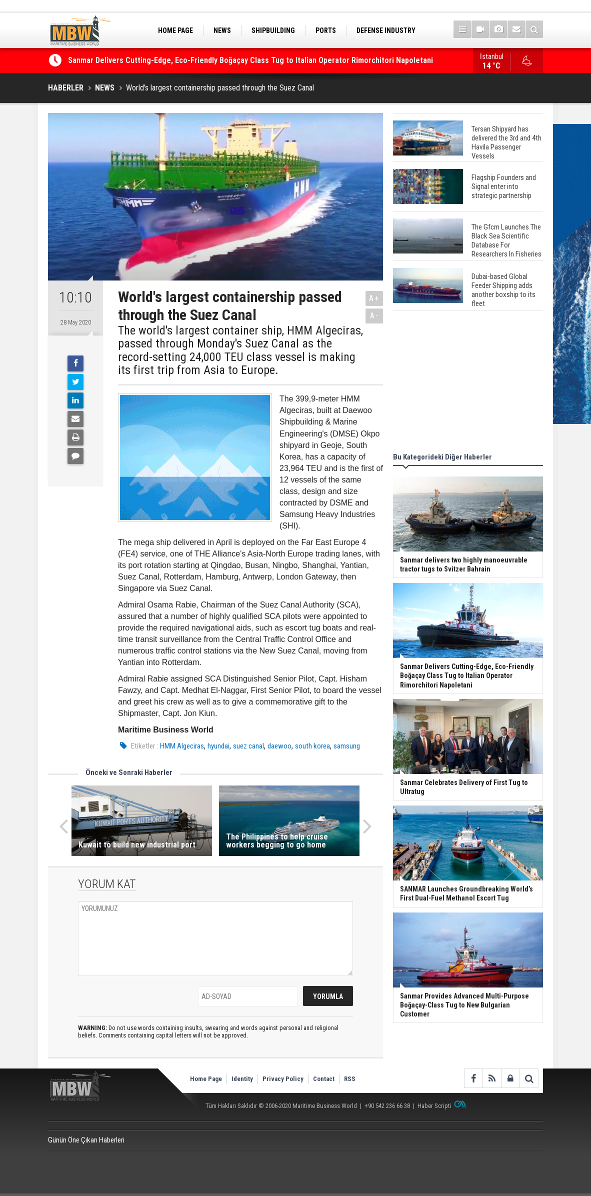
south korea (312, 746)
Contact (323, 1078)
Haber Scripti (435, 1106)
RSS (350, 1078)
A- (374, 315)
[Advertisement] (468, 383)
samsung (347, 746)
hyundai (219, 746)
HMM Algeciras (182, 746)
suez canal (248, 746)
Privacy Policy (283, 1078)
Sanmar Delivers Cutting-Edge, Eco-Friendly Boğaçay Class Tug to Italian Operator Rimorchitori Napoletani (250, 61)
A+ (374, 298)
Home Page (206, 1078)
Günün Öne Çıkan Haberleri (86, 1140)
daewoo (280, 746)
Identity (242, 1078)
